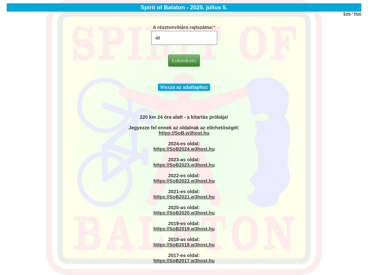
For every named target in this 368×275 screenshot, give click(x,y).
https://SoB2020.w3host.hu (184, 212)
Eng (347, 14)
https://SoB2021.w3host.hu (184, 197)
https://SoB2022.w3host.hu (184, 181)
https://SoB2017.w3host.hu (184, 260)
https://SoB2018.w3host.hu (184, 244)
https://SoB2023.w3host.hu (184, 165)
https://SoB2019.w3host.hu (184, 228)
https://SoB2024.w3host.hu (184, 149)
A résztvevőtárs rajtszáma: (183, 27)
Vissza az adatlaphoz (184, 87)
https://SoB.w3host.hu (184, 133)
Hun (357, 14)
